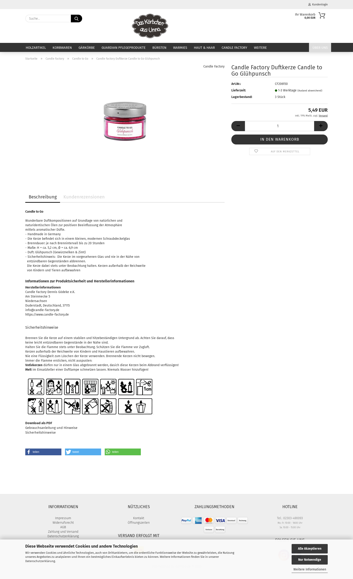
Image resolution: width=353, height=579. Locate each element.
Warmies (180, 48)
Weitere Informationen (309, 569)
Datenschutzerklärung (40, 561)
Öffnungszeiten (139, 523)
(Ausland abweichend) (309, 90)
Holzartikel (36, 48)
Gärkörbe (87, 48)
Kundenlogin (318, 4)
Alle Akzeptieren (309, 549)
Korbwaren (62, 48)
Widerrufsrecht (63, 523)
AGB (63, 527)
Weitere (260, 48)
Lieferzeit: (238, 90)
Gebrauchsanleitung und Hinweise (51, 428)
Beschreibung (43, 197)
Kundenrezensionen (84, 197)
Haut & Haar (204, 48)
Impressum (63, 518)
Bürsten (159, 48)
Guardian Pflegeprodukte (124, 48)
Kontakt (138, 518)
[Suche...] (76, 18)
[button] (238, 126)
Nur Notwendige (309, 560)
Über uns (320, 48)
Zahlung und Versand (63, 532)
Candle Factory (234, 48)
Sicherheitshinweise (40, 432)
